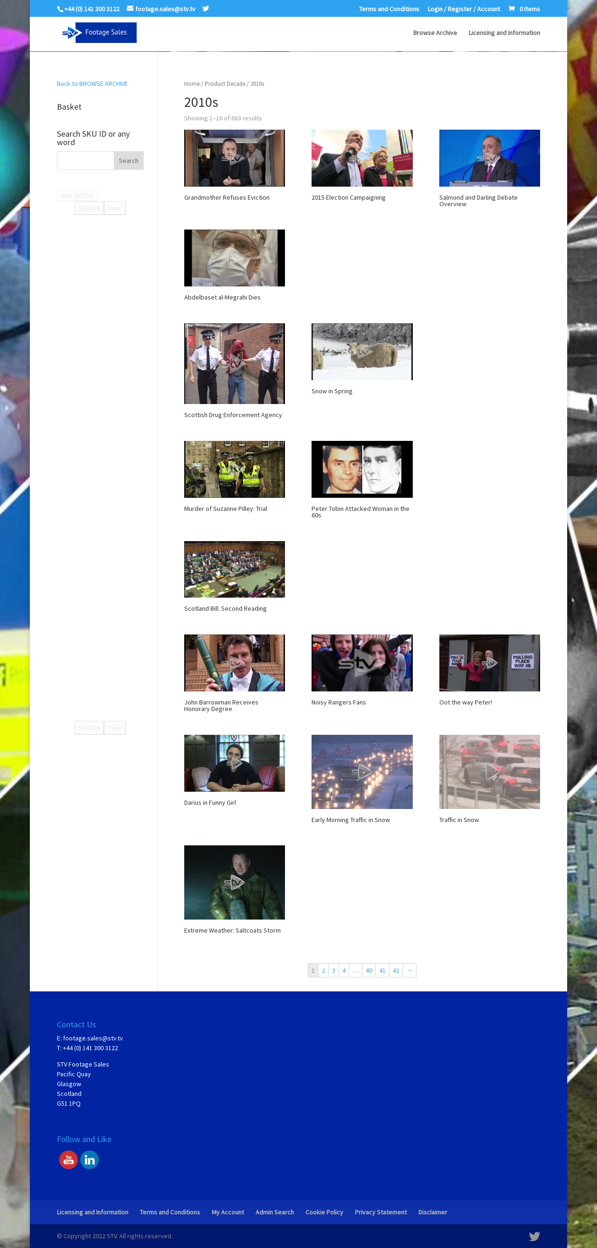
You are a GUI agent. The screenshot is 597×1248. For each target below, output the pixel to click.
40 (369, 970)
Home (192, 84)
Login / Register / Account (464, 9)
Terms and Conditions (389, 9)
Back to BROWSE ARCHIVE (92, 83)
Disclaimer (432, 1212)
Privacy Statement (381, 1212)
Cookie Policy (324, 1212)
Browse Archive (435, 33)
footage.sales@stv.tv (93, 1038)
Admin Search (275, 1212)
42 (396, 970)
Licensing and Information (504, 33)
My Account (228, 1212)
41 (382, 970)
